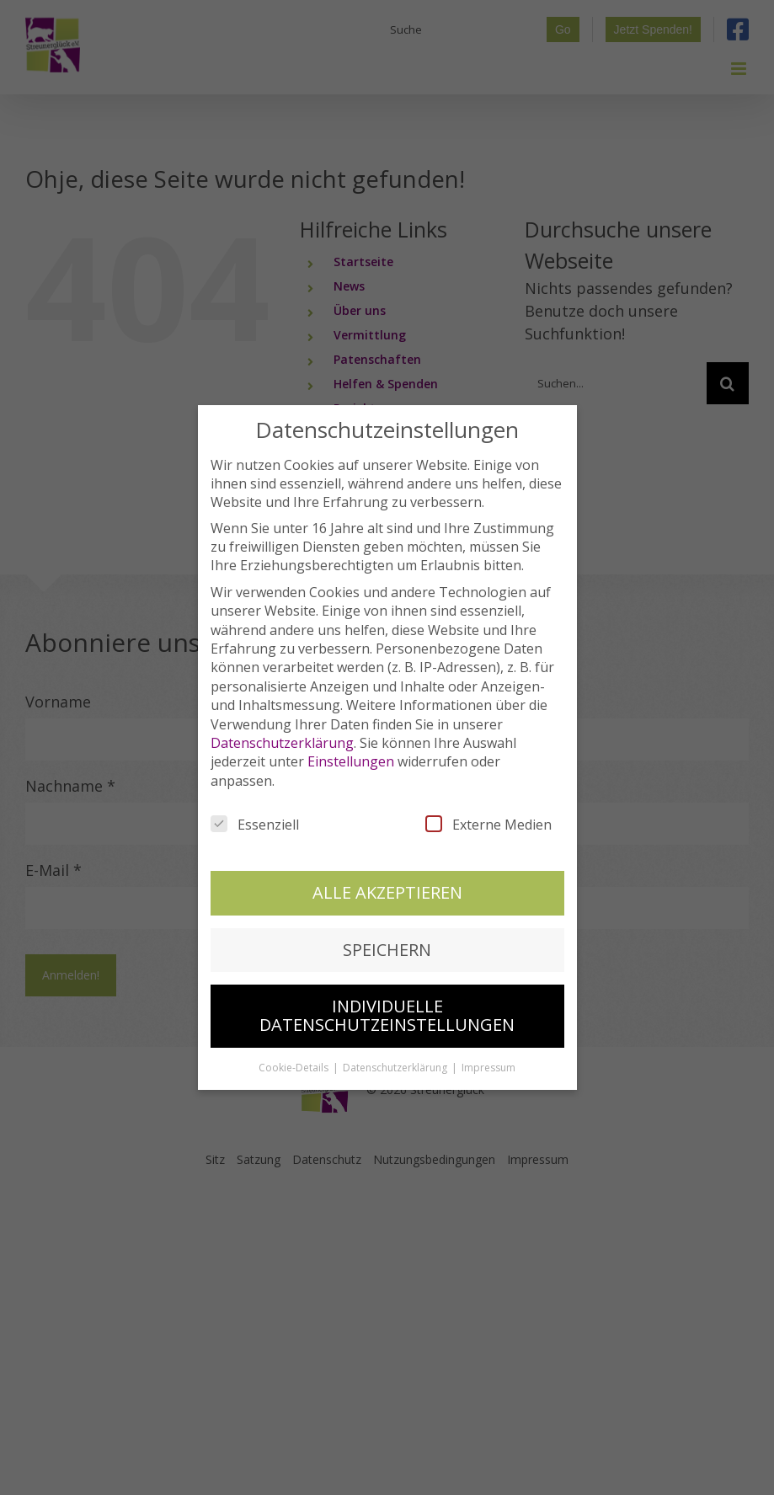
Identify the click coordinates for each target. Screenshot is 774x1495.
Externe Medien (488, 805)
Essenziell (255, 805)
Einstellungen (350, 742)
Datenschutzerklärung (282, 722)
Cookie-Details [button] (295, 1047)
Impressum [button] (488, 1047)
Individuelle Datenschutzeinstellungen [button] (387, 995)
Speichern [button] (387, 929)
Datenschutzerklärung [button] (396, 1047)
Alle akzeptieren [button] (387, 873)
